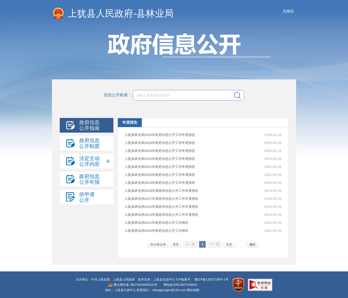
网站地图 (193, 290)
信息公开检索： (118, 95)
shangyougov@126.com (169, 290)
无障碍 (288, 11)
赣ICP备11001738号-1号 (211, 279)
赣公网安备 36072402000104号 (135, 284)
